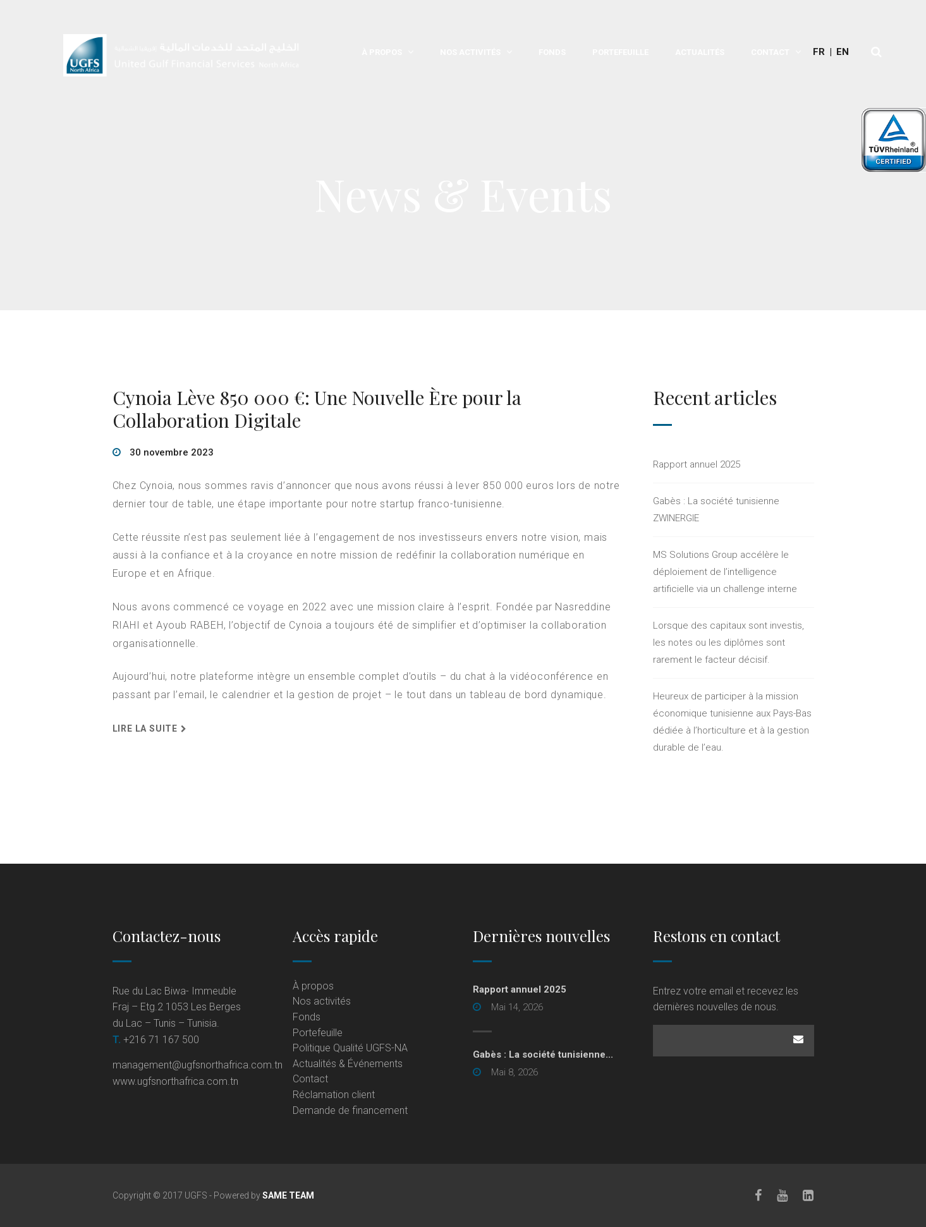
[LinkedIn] (808, 1195)
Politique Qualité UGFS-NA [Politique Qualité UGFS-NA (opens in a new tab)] (350, 1048)
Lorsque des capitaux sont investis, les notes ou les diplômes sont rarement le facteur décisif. (728, 642)
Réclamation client (334, 1095)
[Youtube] (782, 1195)
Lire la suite (145, 728)
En (842, 51)
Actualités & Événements (348, 1064)
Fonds (552, 52)
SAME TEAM (288, 1195)
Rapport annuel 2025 (696, 464)
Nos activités (470, 52)
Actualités (699, 52)
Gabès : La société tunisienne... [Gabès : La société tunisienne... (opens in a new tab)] (543, 1054)
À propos (382, 52)
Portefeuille (620, 52)
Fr (819, 51)
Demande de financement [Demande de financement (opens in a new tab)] (350, 1110)
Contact (770, 52)
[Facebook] (758, 1195)
